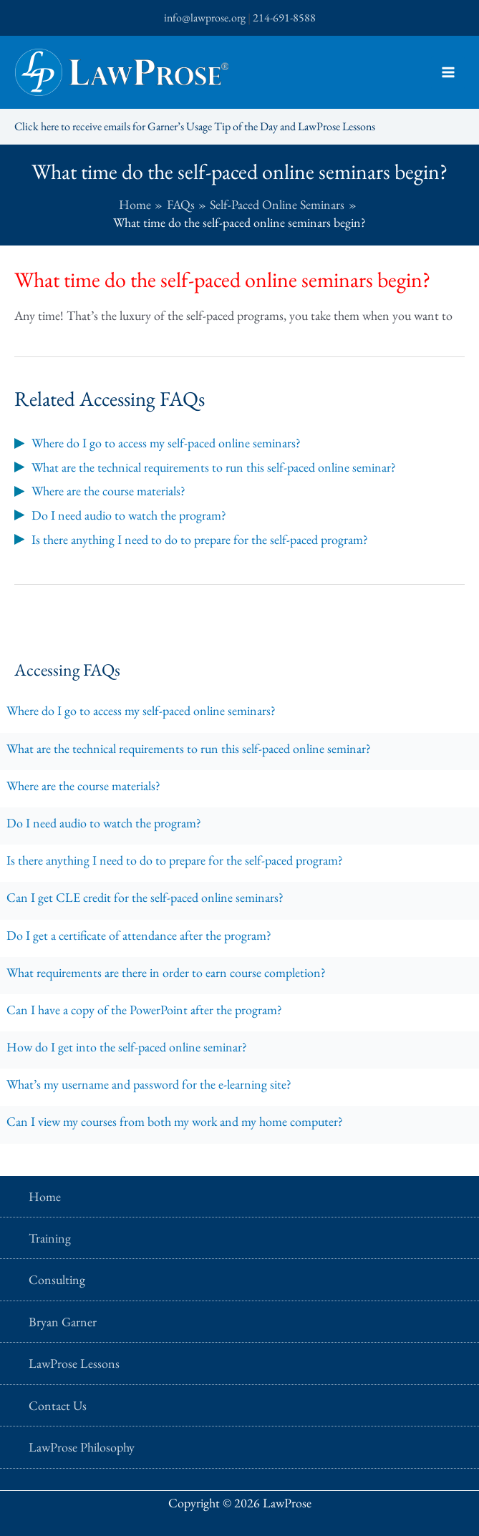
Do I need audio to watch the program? (103, 823)
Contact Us (58, 1405)
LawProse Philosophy (82, 1447)
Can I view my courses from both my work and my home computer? (174, 1121)
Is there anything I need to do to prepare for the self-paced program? (174, 860)
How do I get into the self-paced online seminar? (126, 1047)
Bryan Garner (63, 1321)
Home (45, 1196)
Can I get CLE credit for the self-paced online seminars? (145, 897)
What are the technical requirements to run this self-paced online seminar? (188, 748)
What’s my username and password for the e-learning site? (148, 1084)
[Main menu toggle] (448, 72)
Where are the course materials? (83, 785)
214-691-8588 (284, 17)
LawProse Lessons (74, 1363)
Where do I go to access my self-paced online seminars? (141, 710)
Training (50, 1238)
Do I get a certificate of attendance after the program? (138, 935)
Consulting (57, 1279)
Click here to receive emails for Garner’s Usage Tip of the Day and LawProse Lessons (194, 126)
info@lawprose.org (205, 17)
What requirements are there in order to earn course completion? (166, 972)
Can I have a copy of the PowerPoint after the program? (144, 1009)
